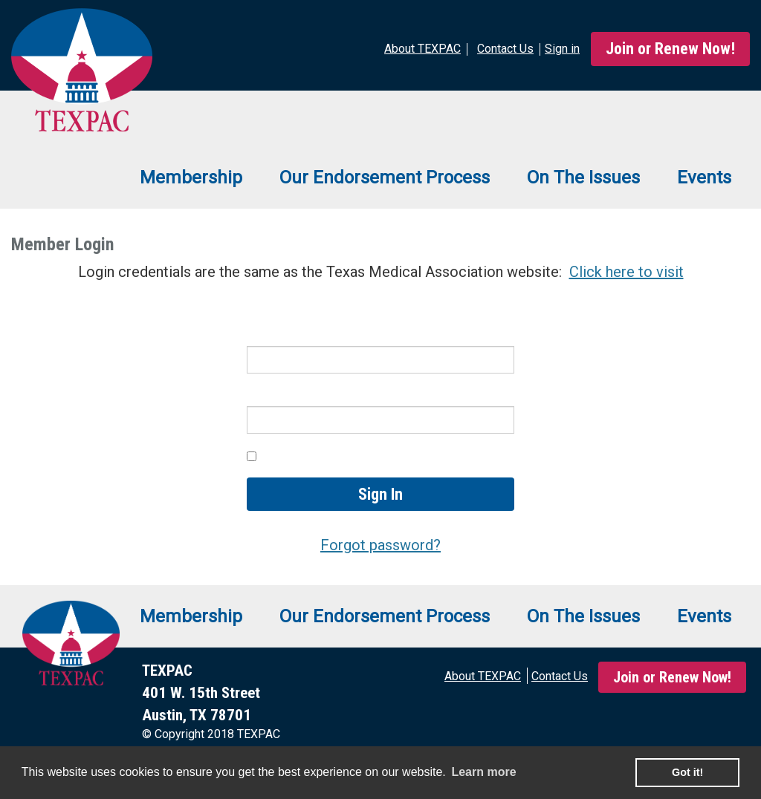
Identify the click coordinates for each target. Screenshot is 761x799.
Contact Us (559, 676)
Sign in (562, 49)
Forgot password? (380, 545)
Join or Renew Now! (670, 48)
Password (279, 396)
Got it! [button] (687, 772)
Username (279, 335)
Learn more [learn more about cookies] (483, 772)
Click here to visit (626, 272)
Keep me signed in (319, 456)
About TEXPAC (482, 676)
